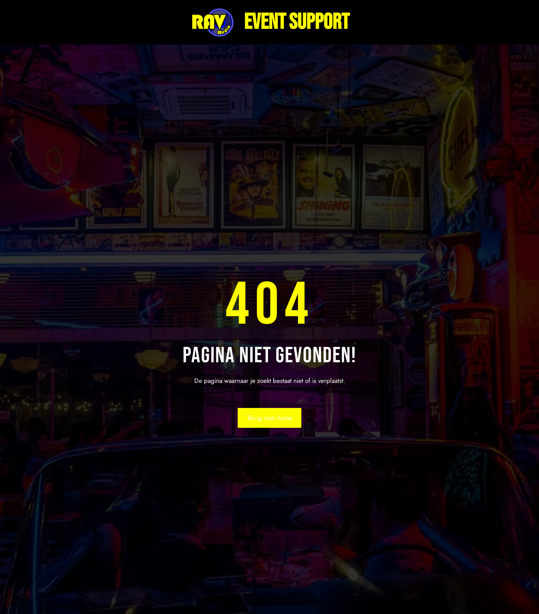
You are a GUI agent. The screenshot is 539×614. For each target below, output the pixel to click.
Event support (296, 22)
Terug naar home (269, 417)
